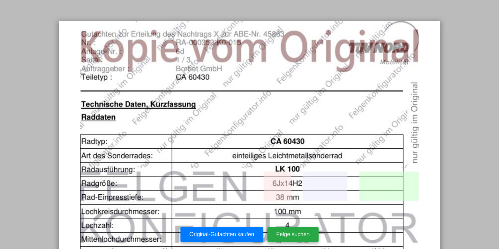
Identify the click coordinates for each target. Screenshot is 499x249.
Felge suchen (292, 234)
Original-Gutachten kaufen (222, 234)
